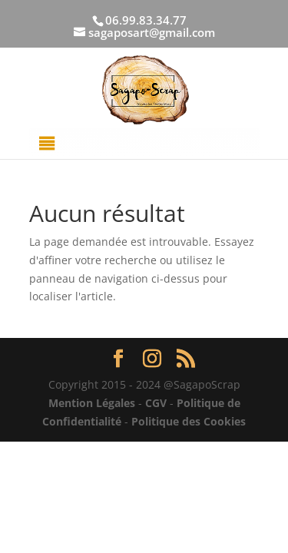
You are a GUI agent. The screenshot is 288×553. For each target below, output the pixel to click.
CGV (156, 403)
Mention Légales (91, 403)
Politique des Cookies (188, 421)
